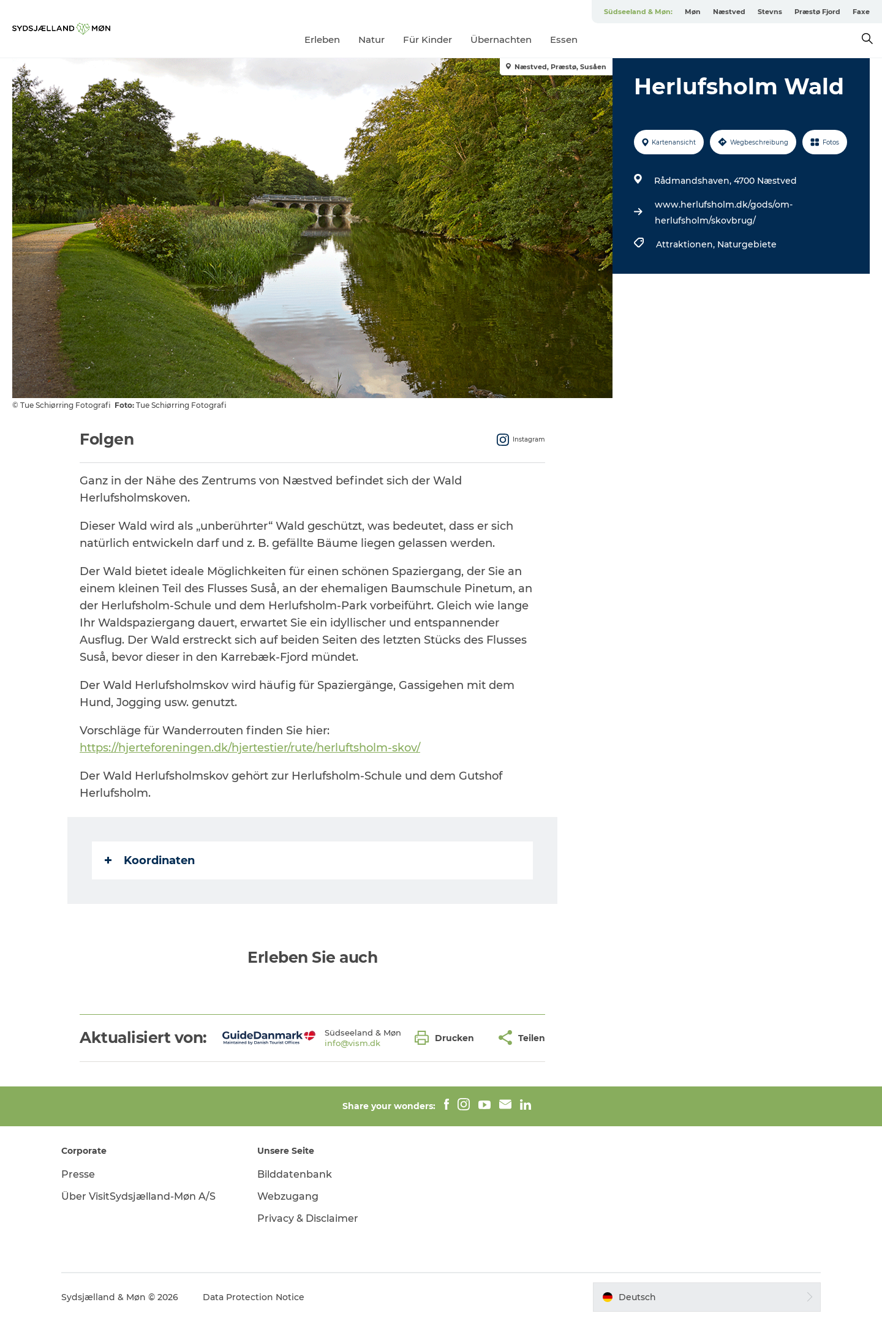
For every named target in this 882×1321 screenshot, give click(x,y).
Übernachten (501, 39)
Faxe (861, 11)
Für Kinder (427, 39)
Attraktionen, (686, 244)
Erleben (322, 39)
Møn (693, 11)
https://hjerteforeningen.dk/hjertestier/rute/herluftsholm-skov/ (250, 748)
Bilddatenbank (294, 1174)
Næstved (729, 11)
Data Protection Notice (253, 1297)
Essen (564, 39)
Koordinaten (150, 860)
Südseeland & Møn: (638, 11)
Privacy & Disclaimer (307, 1218)
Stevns (770, 11)
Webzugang (287, 1196)
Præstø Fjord (817, 11)
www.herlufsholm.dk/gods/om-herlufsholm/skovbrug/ (724, 212)
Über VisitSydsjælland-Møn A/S (138, 1196)
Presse (78, 1174)
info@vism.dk (352, 1043)
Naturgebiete (747, 244)
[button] (447, 1038)
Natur (371, 39)
